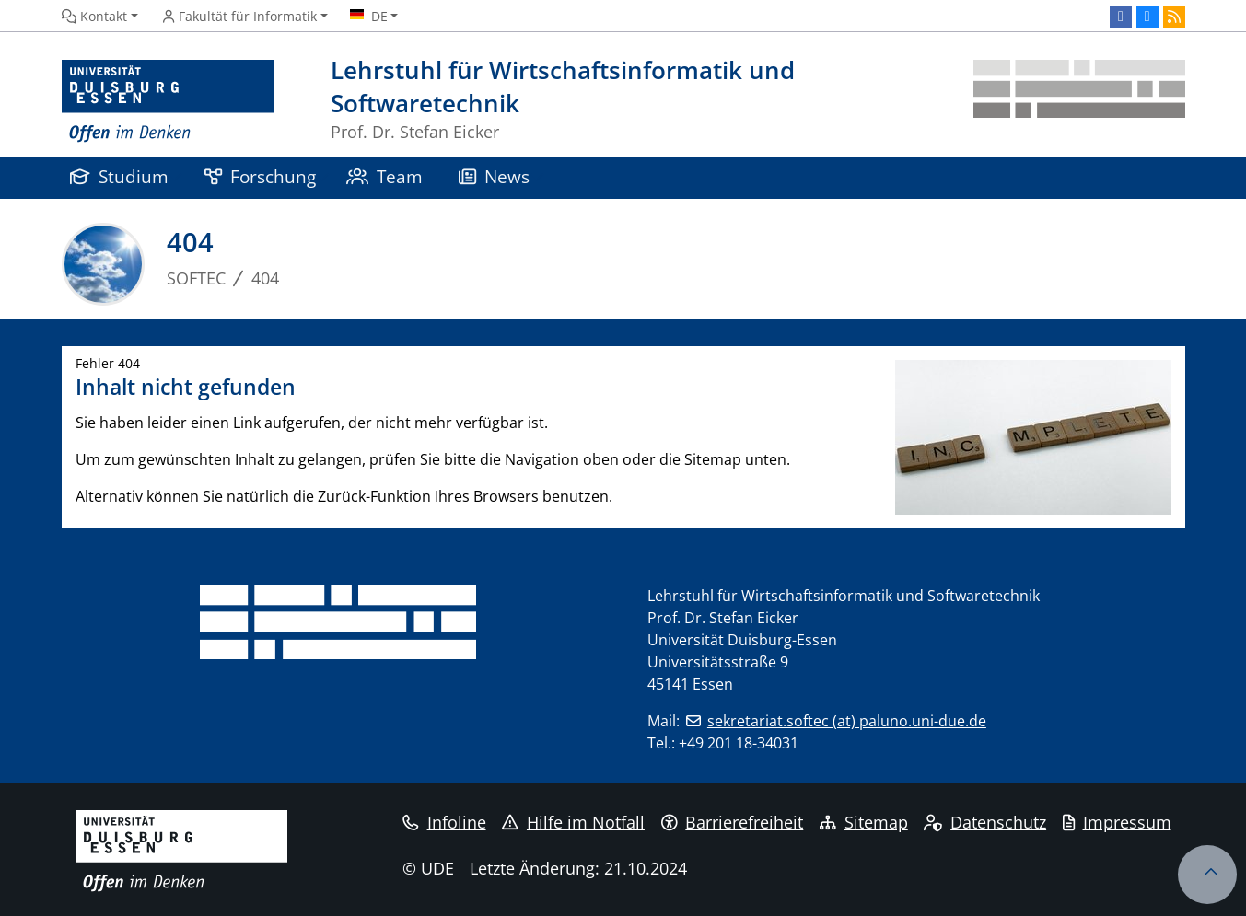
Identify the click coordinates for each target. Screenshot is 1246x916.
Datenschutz (985, 822)
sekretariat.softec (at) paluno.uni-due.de (846, 721)
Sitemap (864, 822)
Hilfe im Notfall (573, 822)
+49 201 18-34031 (738, 743)
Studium (119, 176)
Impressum (1117, 822)
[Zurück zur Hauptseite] (1079, 102)
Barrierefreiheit (732, 822)
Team (385, 176)
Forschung (260, 176)
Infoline (444, 822)
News (494, 176)
